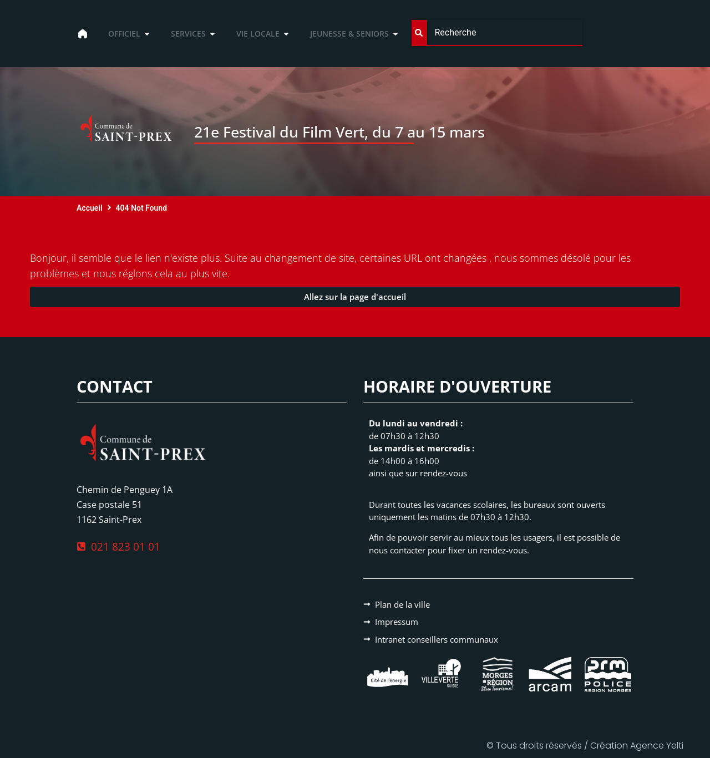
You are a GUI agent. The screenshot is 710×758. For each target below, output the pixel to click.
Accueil (90, 208)
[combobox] (497, 33)
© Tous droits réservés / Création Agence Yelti (584, 745)
